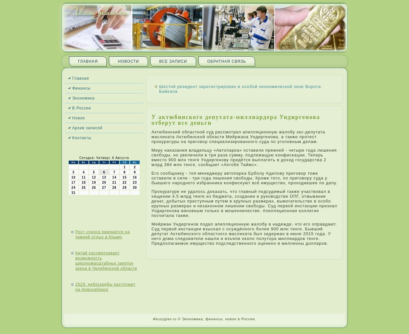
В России (81, 108)
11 (83, 177)
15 (124, 177)
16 (135, 177)
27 (104, 187)
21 (114, 182)
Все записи (173, 61)
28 (114, 187)
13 (104, 177)
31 (73, 193)
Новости (128, 61)
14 (114, 177)
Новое (78, 118)
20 (104, 182)
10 (73, 177)
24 (73, 187)
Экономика (83, 98)
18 (83, 182)
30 (135, 187)
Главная (88, 61)
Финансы (81, 88)
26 (94, 187)
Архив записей (87, 128)
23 (135, 182)
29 (124, 187)
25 (83, 187)
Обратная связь (226, 61)
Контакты (81, 138)
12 (94, 177)
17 (73, 182)
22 (124, 182)
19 (94, 182)
